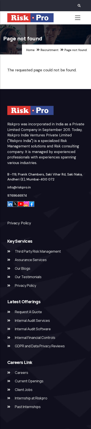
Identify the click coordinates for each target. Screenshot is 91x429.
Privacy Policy (19, 223)
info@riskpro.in (19, 187)
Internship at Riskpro (31, 398)
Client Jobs (23, 389)
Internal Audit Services (32, 320)
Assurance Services (31, 259)
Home (30, 50)
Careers (21, 372)
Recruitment (50, 50)
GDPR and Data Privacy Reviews (40, 346)
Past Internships (28, 406)
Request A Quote (28, 311)
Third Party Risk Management (38, 251)
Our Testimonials (28, 276)
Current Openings (29, 381)
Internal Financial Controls (35, 337)
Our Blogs (22, 268)
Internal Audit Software (33, 329)
